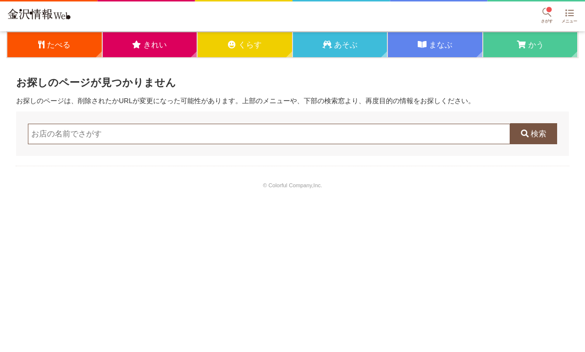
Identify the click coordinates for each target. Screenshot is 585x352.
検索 (538, 134)
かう (536, 45)
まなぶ (440, 45)
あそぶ (346, 45)
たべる (58, 45)
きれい (155, 45)
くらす (250, 45)
